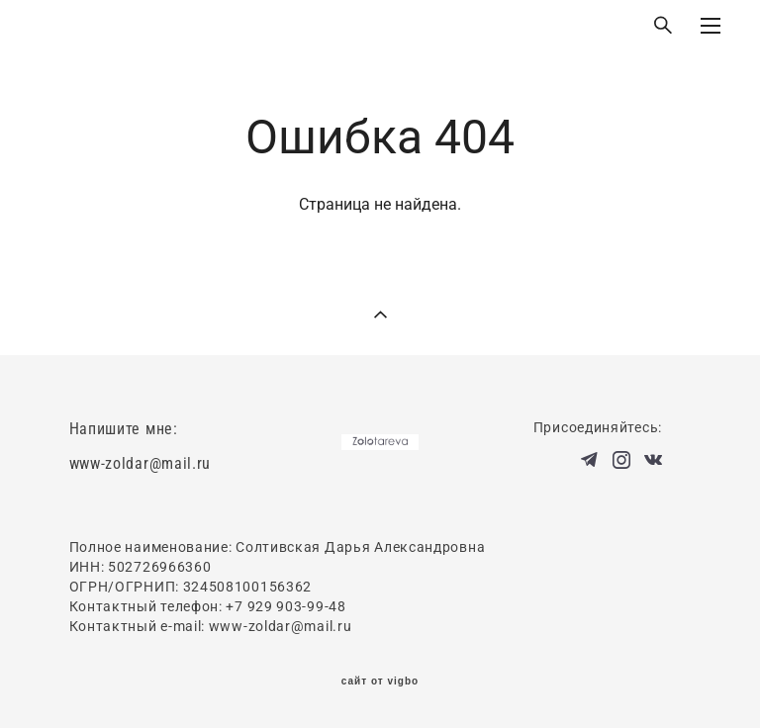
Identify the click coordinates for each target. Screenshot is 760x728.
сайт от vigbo (380, 681)
